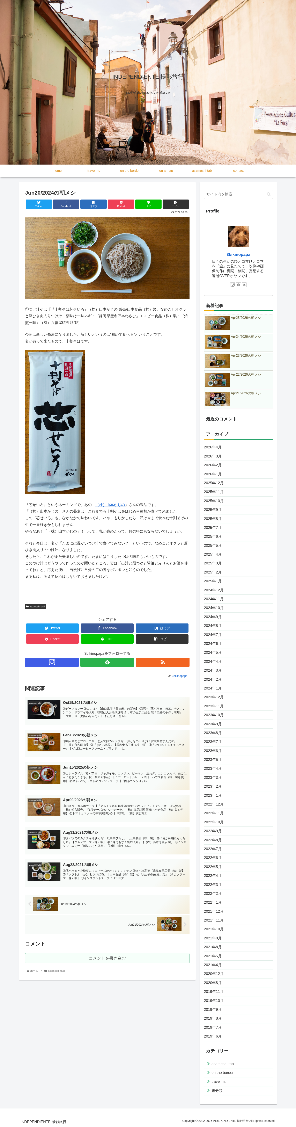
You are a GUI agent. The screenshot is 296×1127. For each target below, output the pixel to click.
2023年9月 (213, 724)
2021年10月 (214, 929)
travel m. (219, 1081)
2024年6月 (213, 644)
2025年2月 (213, 572)
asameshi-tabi (35, 606)
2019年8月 (213, 1018)
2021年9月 (213, 938)
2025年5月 (213, 545)
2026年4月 (213, 447)
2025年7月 (213, 528)
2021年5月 (213, 956)
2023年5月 (213, 760)
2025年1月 (213, 581)
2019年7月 (213, 1027)
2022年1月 (213, 902)
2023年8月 (213, 733)
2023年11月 (214, 706)
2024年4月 (213, 661)
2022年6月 (213, 858)
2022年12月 (214, 804)
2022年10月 (214, 822)
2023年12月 (214, 697)
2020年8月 (213, 983)
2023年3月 (213, 777)
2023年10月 (214, 715)
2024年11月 (214, 599)
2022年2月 (213, 893)
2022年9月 (213, 831)
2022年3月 (213, 885)
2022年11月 (214, 813)
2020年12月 (214, 974)
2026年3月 (213, 456)
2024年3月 (213, 670)
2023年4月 (213, 768)
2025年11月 (214, 492)
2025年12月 (214, 483)
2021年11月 (214, 920)
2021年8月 (213, 947)
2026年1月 (213, 474)
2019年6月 (213, 1036)
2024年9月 (213, 617)
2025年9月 (213, 510)
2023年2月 (213, 786)
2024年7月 (213, 635)
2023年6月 (213, 751)
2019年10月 (214, 1001)
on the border (223, 1073)
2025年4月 (213, 554)
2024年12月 (214, 590)
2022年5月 (213, 867)
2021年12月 (214, 911)
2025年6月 (213, 536)
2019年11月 (214, 992)
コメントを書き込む (107, 960)
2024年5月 (213, 652)
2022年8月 (213, 840)
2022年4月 (213, 876)
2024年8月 (213, 626)
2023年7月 (213, 742)
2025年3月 (213, 563)
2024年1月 (213, 688)
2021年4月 (213, 965)
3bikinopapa (238, 254)
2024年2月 (213, 679)
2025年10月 (214, 501)
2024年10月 (214, 608)
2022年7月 (213, 849)
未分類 (217, 1091)
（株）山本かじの (110, 505)
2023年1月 (213, 795)
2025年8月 (213, 519)
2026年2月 (213, 465)
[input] (238, 194)
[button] (268, 194)
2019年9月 (213, 1009)
